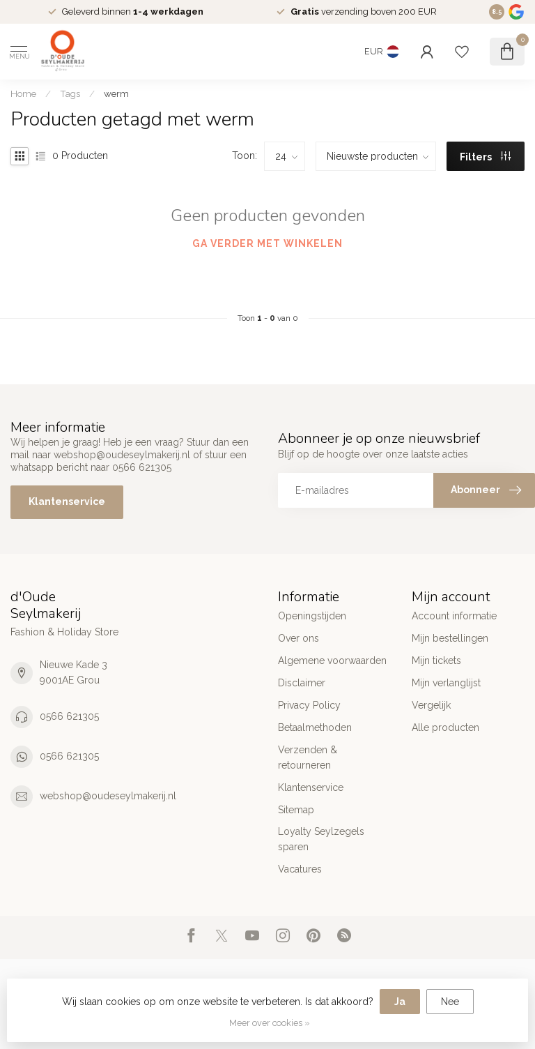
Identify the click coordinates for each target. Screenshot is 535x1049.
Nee (450, 1001)
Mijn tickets (436, 660)
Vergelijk (431, 705)
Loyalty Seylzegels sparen (321, 839)
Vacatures (300, 869)
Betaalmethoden (315, 727)
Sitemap (296, 809)
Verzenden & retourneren (307, 757)
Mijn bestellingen (450, 638)
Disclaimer (301, 682)
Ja (399, 1001)
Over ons (298, 638)
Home (23, 93)
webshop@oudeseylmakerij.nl (108, 795)
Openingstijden (312, 615)
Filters (485, 157)
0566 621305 (69, 716)
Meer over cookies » (269, 1023)
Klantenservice (67, 501)
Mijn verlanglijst (446, 682)
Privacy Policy (309, 705)
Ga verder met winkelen (267, 243)
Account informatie (454, 615)
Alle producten (445, 727)
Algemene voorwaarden (332, 660)
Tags (70, 93)
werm (116, 93)
